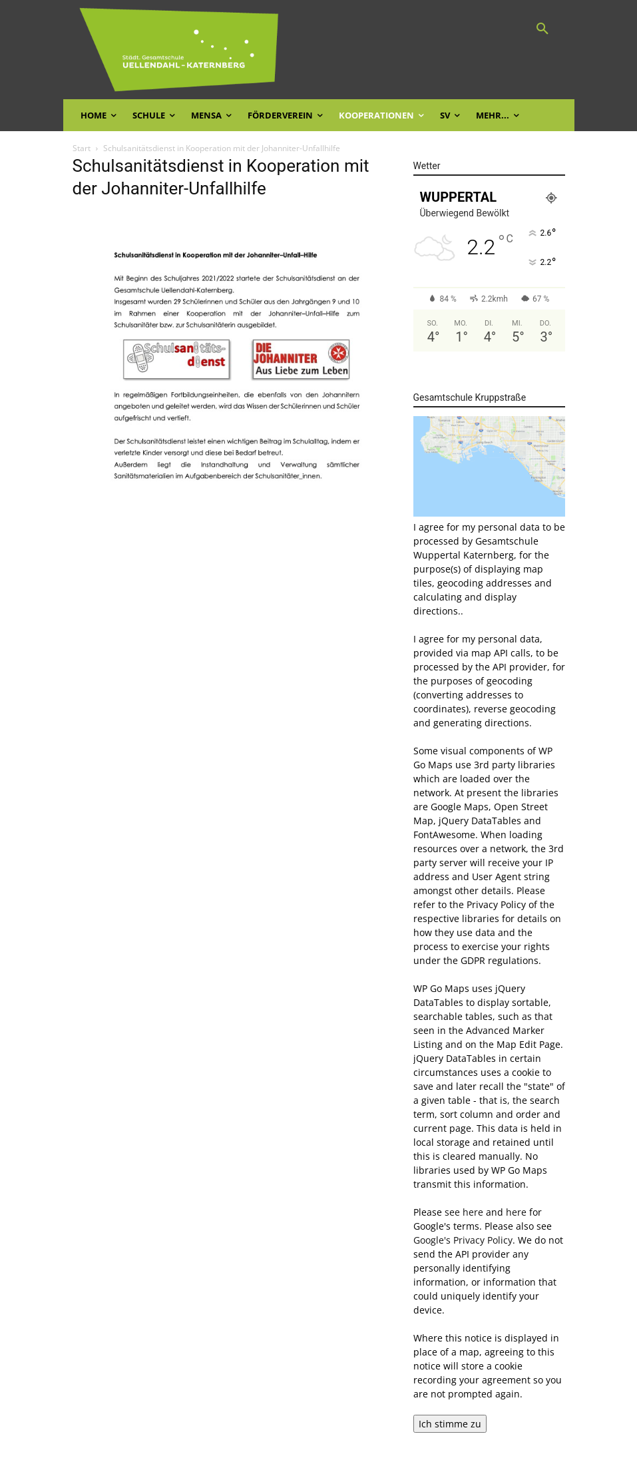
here (516, 1212)
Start (82, 148)
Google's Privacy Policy (463, 1240)
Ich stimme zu (450, 1423)
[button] (542, 29)
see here (464, 1212)
